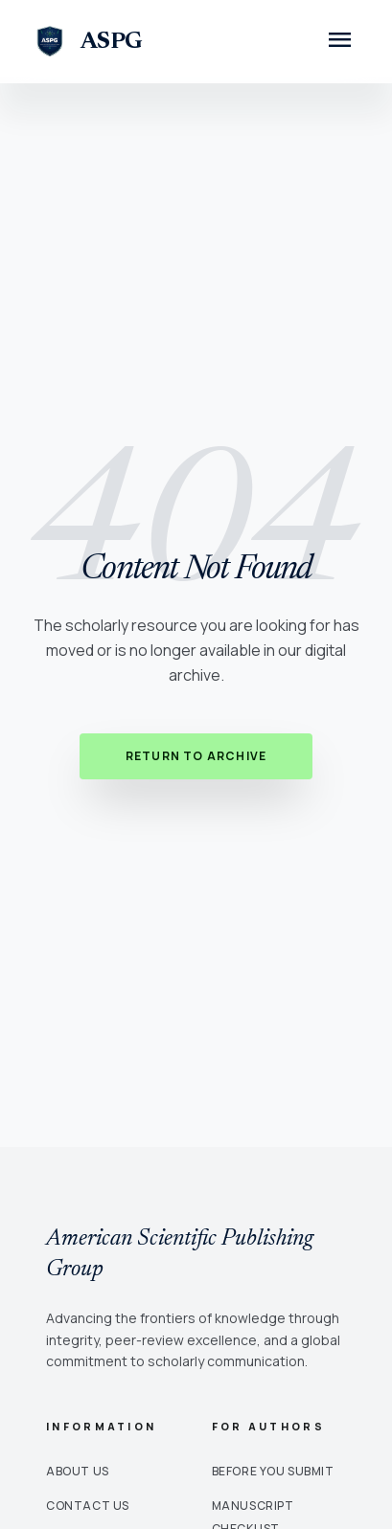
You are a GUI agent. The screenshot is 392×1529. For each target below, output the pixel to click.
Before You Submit (273, 1471)
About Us (77, 1471)
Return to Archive (196, 756)
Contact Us (87, 1505)
